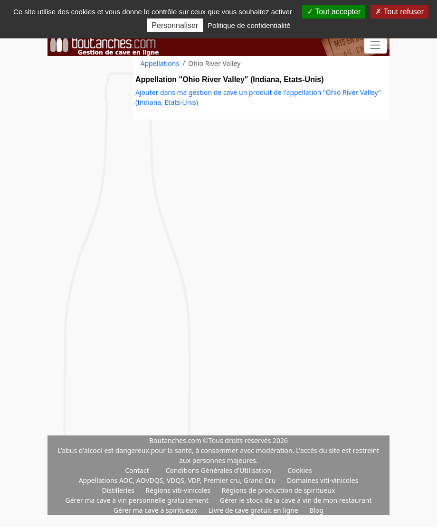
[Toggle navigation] (375, 45)
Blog (316, 510)
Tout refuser (399, 12)
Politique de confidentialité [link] (249, 25)
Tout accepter (334, 12)
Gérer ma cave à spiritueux (156, 510)
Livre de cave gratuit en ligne (254, 510)
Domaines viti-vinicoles (322, 480)
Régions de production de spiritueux (278, 490)
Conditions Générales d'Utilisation (218, 470)
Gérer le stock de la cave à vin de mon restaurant (296, 500)
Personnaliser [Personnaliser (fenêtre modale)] (175, 25)
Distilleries (119, 490)
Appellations (160, 63)
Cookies (299, 470)
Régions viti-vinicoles (179, 490)
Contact (137, 470)
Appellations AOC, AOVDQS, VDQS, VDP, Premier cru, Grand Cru (178, 480)
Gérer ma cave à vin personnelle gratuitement (137, 500)
